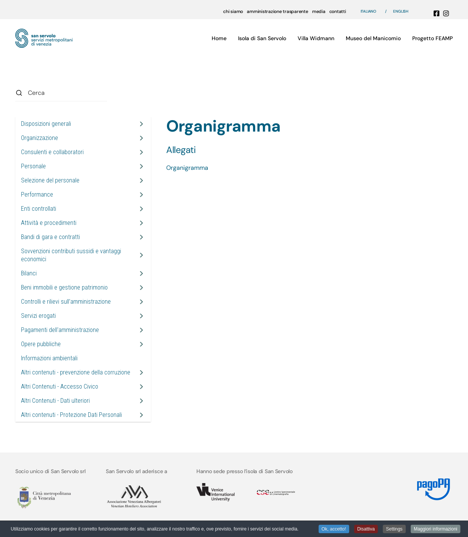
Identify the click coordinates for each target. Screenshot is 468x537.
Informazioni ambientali (49, 358)
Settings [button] (394, 529)
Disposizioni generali (46, 123)
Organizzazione (39, 138)
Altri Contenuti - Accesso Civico (59, 386)
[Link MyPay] (432, 486)
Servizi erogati (38, 315)
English (400, 11)
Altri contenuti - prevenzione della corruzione (75, 372)
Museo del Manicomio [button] (373, 38)
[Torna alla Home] (44, 38)
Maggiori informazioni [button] (435, 529)
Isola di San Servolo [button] (262, 38)
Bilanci (29, 273)
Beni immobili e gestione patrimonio (64, 287)
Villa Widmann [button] (316, 38)
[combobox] (61, 92)
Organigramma (187, 168)
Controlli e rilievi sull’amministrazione (66, 301)
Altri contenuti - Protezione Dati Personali (71, 414)
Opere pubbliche (41, 344)
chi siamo (233, 11)
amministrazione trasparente (277, 11)
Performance (37, 194)
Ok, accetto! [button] (334, 529)
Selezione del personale (50, 180)
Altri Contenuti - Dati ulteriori (55, 400)
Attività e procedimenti (48, 222)
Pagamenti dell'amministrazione (60, 330)
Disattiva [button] (366, 529)
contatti (337, 11)
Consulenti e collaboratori (52, 152)
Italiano (368, 11)
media (318, 11)
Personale (33, 166)
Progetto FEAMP (432, 38)
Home (219, 38)
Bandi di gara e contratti (50, 237)
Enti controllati (38, 208)
